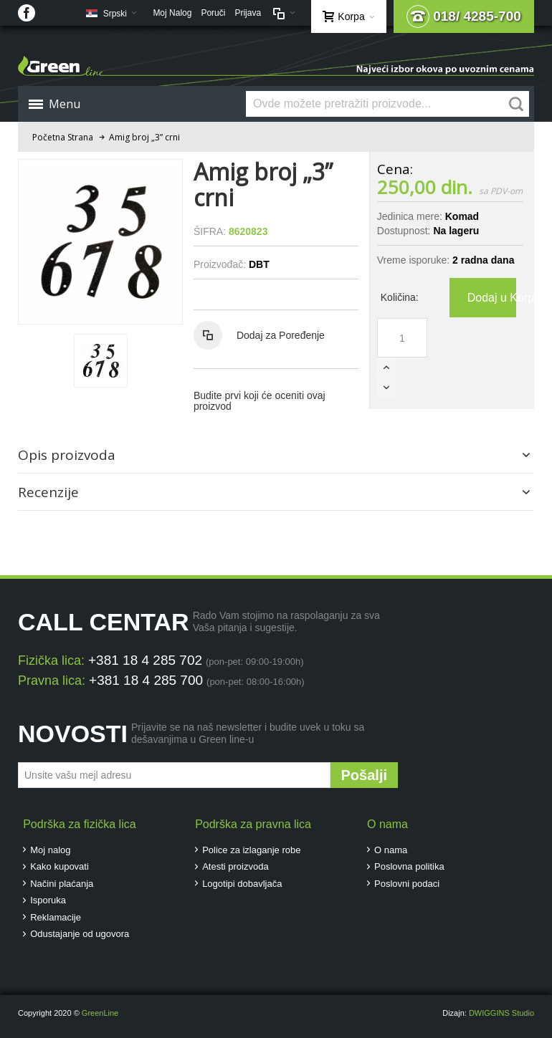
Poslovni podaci (406, 883)
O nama (390, 850)
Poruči (213, 13)
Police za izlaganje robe (251, 850)
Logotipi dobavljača (242, 883)
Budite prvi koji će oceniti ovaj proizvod (259, 401)
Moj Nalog (172, 13)
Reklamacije (55, 917)
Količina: (400, 297)
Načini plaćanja (61, 883)
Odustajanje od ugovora (79, 933)
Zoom (100, 241)
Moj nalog (50, 850)
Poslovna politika (409, 866)
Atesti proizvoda (235, 866)
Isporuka (48, 900)
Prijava (247, 13)
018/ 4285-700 (463, 16)
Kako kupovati (59, 866)
